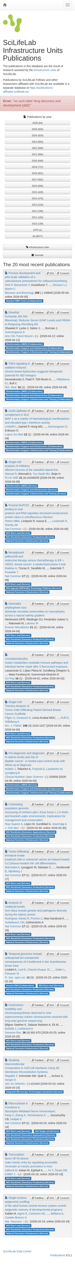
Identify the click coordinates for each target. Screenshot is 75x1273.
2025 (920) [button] (37, 129)
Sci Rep (10, 678)
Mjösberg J (15, 871)
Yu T (50, 1170)
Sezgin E (10, 1079)
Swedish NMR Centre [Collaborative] (24, 301)
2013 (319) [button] (37, 204)
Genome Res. (13, 1032)
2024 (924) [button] (37, 135)
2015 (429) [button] (37, 192)
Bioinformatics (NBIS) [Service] (21, 486)
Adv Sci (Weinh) (15, 1083)
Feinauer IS (12, 973)
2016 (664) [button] (37, 186)
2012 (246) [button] (37, 211)
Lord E (22, 969)
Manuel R (11, 473)
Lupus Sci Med (14, 434)
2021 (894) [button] (37, 154)
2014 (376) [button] (37, 198)
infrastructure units (45, 70)
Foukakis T (11, 572)
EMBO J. (10, 1174)
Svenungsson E (57, 426)
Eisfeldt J (10, 1028)
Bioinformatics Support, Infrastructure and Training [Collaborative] (39, 352)
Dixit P (9, 284)
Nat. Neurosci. (13, 1221)
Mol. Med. (11, 387)
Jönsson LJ (60, 284)
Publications (57, 1255)
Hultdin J (10, 768)
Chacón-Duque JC (38, 969)
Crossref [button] (63, 273)
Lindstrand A (25, 1028)
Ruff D (65, 717)
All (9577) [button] (37, 236)
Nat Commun (13, 528)
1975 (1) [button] (37, 230)
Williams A (57, 1213)
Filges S (10, 717)
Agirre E (22, 1213)
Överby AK (11, 525)
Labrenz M (31, 623)
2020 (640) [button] (37, 160)
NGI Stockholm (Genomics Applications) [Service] (30, 832)
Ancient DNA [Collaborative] (20, 985)
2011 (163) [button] (37, 217)
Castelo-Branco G (16, 1217)
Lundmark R (59, 521)
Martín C (10, 288)
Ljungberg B (12, 772)
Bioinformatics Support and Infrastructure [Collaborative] (34, 348)
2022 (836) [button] (37, 148)
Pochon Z (36, 918)
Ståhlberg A (12, 721)
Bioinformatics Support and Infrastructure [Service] (31, 490)
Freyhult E (38, 768)
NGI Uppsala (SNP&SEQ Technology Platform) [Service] (33, 588)
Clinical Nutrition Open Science (24, 776)
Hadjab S (16, 1119)
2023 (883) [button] (37, 141)
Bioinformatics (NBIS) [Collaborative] (24, 344)
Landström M (54, 768)
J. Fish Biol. (12, 828)
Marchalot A (12, 867)
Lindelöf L (11, 426)
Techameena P (36, 1115)
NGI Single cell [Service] (47, 1131)
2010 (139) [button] (37, 223)
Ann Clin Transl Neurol (18, 336)
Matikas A (11, 568)
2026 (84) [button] (37, 123)
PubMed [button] (38, 312)
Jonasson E (23, 717)
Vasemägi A (59, 824)
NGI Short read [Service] (18, 533)
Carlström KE (37, 1213)
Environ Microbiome (17, 627)
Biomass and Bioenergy (19, 292)
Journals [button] (37, 255)
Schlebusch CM (14, 922)
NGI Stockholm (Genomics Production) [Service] (30, 537)
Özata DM (61, 1170)
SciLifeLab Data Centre (17, 1251)
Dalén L (60, 969)
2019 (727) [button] (37, 167)
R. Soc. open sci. (15, 977)
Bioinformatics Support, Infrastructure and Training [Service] (36, 493)
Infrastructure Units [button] (37, 247)
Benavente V (22, 284)
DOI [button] (50, 273)
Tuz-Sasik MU (41, 473)
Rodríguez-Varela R (17, 918)
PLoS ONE (11, 477)
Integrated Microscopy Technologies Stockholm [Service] (34, 1092)
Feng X (9, 1115)
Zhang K (20, 1115)
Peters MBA (12, 521)
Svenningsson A (15, 332)
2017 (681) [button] (37, 179)
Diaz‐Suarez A (13, 824)
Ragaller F (11, 1075)
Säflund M (11, 1170)
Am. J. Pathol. (13, 725)
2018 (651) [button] (37, 173)
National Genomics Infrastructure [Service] (27, 541)
